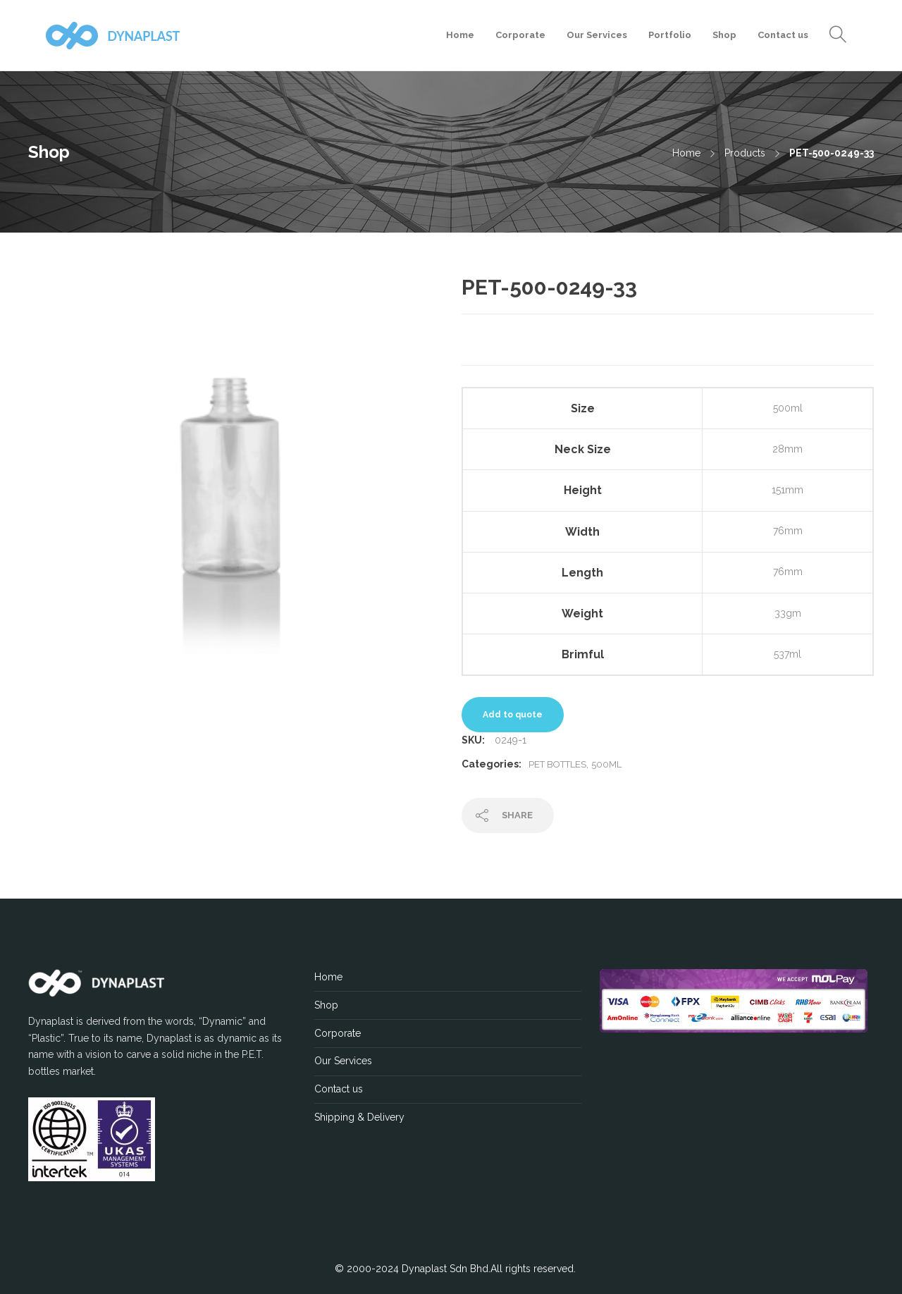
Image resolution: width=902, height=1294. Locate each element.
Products (744, 153)
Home (460, 35)
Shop (724, 35)
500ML (606, 764)
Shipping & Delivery (359, 1117)
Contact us (783, 35)
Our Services (597, 35)
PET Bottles (557, 764)
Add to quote (513, 715)
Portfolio (669, 35)
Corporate (520, 35)
